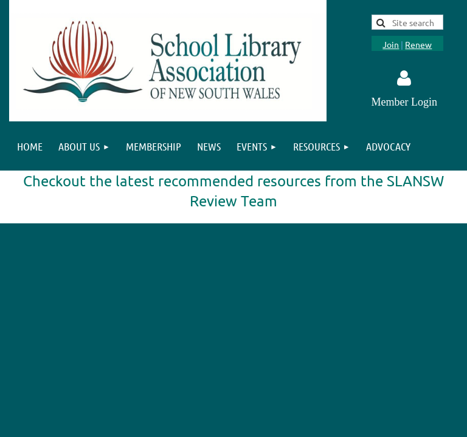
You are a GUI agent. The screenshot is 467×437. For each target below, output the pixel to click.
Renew (418, 44)
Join (390, 44)
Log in (404, 78)
